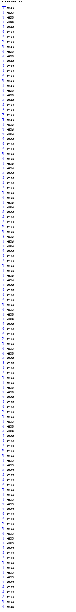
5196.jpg (3, 217)
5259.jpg (3, 296)
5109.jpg (3, 108)
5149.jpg (3, 158)
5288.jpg (3, 333)
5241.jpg (3, 274)
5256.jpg (3, 293)
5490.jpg (3, 587)
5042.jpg (3, 23)
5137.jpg (3, 143)
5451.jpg (3, 538)
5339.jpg (3, 397)
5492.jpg (3, 590)
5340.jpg (3, 398)
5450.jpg (3, 537)
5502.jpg (3, 602)
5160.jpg (3, 172)
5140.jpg (3, 147)
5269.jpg (3, 309)
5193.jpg (3, 213)
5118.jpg (3, 119)
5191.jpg (3, 211)
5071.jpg (3, 60)
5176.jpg (3, 192)
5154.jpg (3, 164)
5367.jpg (3, 432)
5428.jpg (3, 509)
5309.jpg (3, 359)
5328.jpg (3, 383)
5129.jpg (3, 133)
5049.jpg (3, 32)
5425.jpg (3, 505)
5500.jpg (3, 600)
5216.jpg (3, 242)
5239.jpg (3, 271)
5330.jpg (3, 386)
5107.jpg (3, 105)
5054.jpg (3, 38)
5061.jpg (3, 47)
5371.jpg (3, 437)
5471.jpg (3, 563)
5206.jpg (3, 230)
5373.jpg (3, 440)
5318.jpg (3, 371)
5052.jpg (3, 36)
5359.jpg (3, 422)
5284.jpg (3, 328)
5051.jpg (3, 35)
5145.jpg (3, 153)
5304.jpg (3, 353)
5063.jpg (3, 50)
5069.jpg (3, 57)
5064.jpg (3, 51)
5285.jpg (3, 329)
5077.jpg (3, 67)
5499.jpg (3, 598)
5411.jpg (3, 488)
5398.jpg (3, 471)
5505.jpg (3, 606)
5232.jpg (3, 262)
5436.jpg (3, 519)
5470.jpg (3, 562)
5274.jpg (3, 315)
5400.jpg (3, 474)
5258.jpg (3, 295)
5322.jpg (3, 376)
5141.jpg (3, 148)
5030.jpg (3, 8)
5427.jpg (3, 508)
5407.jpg (3, 483)
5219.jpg (3, 246)
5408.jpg (3, 484)
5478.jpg (3, 572)
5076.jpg (3, 66)
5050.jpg (3, 33)
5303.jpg (3, 352)
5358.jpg (3, 421)
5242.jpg (3, 275)
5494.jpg (3, 592)
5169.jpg (3, 183)
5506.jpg (3, 607)
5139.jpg (3, 145)
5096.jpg (3, 91)
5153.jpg (3, 163)
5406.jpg (3, 481)
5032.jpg (3, 11)
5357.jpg (3, 420)
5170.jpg (3, 184)
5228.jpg (3, 257)
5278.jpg (3, 320)
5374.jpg (3, 441)
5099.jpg (3, 95)
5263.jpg (3, 301)
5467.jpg (3, 558)
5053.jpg (3, 37)
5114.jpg (3, 114)
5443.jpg (3, 528)
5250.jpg (3, 285)
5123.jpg (3, 125)
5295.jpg (3, 342)
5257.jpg (3, 294)
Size (13, 3)
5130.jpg (3, 134)
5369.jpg (3, 435)
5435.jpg (3, 518)
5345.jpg (3, 405)
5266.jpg (3, 305)
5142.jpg (3, 149)
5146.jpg (3, 154)
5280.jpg (3, 323)
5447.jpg (3, 533)
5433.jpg (3, 515)
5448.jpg (3, 534)
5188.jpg (3, 207)
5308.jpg (3, 358)
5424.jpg (3, 504)
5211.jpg (3, 236)
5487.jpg (3, 583)
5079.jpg (3, 70)
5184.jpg (3, 202)
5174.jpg (3, 189)
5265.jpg (3, 304)
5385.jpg (3, 455)
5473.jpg (3, 566)
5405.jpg (3, 480)
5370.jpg (3, 436)
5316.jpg (3, 368)
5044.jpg (3, 26)
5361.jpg (3, 425)
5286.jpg (3, 330)
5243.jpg (3, 276)
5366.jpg (3, 431)
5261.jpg (3, 299)
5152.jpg (3, 162)
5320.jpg (3, 373)
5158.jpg (3, 169)
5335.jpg (3, 392)
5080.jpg (3, 71)
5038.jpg (3, 18)
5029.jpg (3, 7)
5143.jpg (3, 150)
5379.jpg (3, 447)
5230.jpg (3, 260)
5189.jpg (3, 208)
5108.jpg (3, 106)
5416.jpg (3, 494)
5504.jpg (3, 605)
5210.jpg (3, 235)
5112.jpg (3, 111)
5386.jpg (3, 456)
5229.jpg (3, 259)
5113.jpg (3, 113)
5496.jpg (3, 595)
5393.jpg (3, 465)
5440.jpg (3, 524)
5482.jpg (3, 577)
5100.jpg (3, 96)
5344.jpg (3, 403)
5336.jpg (3, 393)
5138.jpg (3, 144)
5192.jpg (3, 212)
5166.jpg (3, 179)
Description (16, 3)
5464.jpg (3, 554)
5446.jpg (3, 532)
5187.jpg (3, 206)
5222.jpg (3, 250)
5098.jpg (3, 94)
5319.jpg (3, 372)
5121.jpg (3, 123)
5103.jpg (3, 100)
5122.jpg (3, 124)
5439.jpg (3, 523)
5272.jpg (3, 313)
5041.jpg (3, 22)
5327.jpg (3, 382)
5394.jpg (3, 466)
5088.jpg (3, 81)
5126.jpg (3, 129)
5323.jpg (3, 377)
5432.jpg (3, 514)
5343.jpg (3, 402)
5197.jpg (3, 218)
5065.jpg (3, 52)
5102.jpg (3, 99)
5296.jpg (3, 343)
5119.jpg (3, 120)
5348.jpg (3, 408)
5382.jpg (3, 451)
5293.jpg (3, 339)
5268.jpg (3, 308)
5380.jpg (3, 449)
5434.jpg (3, 517)
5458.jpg (3, 547)
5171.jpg (3, 186)
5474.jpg (3, 567)
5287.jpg (3, 332)
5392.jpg (3, 464)
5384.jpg (3, 454)
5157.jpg (3, 168)
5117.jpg (3, 118)
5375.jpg (3, 442)
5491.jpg (3, 588)
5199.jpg (3, 221)
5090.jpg (3, 84)
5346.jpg (3, 406)
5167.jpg (3, 181)
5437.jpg (3, 520)
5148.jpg (3, 157)
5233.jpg (3, 264)
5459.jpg (3, 548)
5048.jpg (3, 31)
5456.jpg (3, 544)
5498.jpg (3, 597)
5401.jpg (3, 475)
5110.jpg (3, 109)
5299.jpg (3, 347)
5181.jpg (3, 198)
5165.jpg (3, 178)
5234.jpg (3, 265)
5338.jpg (3, 396)
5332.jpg (3, 388)
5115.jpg (3, 115)
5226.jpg (3, 255)
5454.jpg (3, 542)
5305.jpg (3, 354)
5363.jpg (3, 427)
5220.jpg (3, 247)
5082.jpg (3, 74)
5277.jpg (3, 319)
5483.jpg (3, 578)
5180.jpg (3, 197)
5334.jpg (3, 391)
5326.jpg (3, 381)
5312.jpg (3, 363)
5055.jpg (3, 40)
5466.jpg (3, 557)
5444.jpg (3, 529)
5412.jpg (3, 489)
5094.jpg (3, 89)
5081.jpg (3, 72)
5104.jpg (3, 101)
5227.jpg (3, 256)
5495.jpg (3, 593)
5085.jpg (3, 77)
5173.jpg (3, 188)
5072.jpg (3, 61)
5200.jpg (3, 222)
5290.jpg (3, 335)
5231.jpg (3, 261)
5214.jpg (3, 240)
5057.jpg (3, 42)
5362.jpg (3, 426)
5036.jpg (3, 16)
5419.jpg (3, 498)
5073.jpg (3, 62)
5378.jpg (3, 446)
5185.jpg (3, 203)
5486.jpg (3, 582)
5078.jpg (3, 69)
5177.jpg (3, 193)
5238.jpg (3, 270)
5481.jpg (3, 576)
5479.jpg (3, 573)
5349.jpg (3, 410)
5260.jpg (3, 298)
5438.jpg (3, 522)
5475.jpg (3, 568)
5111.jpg (3, 110)
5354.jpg (3, 416)
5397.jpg (3, 470)
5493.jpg (3, 591)
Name (4, 3)
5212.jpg (3, 237)
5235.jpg (3, 266)
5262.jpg (3, 300)
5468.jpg (3, 559)
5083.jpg (3, 75)
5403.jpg (3, 478)
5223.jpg (3, 251)
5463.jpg (3, 553)
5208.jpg (3, 232)
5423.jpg (3, 503)
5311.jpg (3, 362)
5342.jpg (3, 401)
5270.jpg (3, 310)
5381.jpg (3, 450)
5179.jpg (3, 196)
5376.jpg (3, 444)
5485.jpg (3, 581)
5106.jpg (3, 104)
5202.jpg (3, 225)
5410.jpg (3, 486)
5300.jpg (3, 348)
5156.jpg (3, 167)
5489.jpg (3, 586)
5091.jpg (3, 85)
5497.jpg (3, 596)
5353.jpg (3, 415)
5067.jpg (3, 55)
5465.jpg (3, 556)
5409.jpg (3, 485)
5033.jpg (3, 12)
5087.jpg (3, 80)
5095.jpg (3, 90)
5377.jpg (3, 445)
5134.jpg (3, 139)
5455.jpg (3, 543)
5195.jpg (3, 216)
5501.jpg (3, 601)
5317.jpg (3, 369)
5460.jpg (3, 549)
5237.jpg (3, 269)
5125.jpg (3, 128)
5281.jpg (3, 324)
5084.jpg (3, 76)
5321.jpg (3, 374)
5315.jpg (3, 367)
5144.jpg (3, 152)
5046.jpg (3, 28)
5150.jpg (3, 159)
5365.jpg (3, 430)
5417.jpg (3, 495)
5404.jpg (3, 479)
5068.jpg (3, 56)
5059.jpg (3, 45)
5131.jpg (3, 135)
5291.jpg (3, 337)
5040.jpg (3, 21)
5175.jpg (3, 191)
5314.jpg (3, 366)
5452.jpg (3, 539)
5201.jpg (3, 223)
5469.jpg (3, 561)
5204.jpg (3, 227)
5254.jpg (3, 290)
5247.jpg (3, 281)
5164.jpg (3, 177)
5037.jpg (3, 17)
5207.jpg (3, 231)
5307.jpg (3, 357)
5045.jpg (3, 27)
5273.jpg (3, 314)
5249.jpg (3, 284)
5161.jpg (3, 173)
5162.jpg (3, 174)
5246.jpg (3, 280)
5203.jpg (3, 226)
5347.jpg (3, 407)
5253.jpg (3, 289)
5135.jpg (3, 140)
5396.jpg (3, 469)
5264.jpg (3, 303)
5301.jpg (3, 349)
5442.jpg (3, 527)
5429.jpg (3, 510)
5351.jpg (3, 412)
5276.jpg (3, 318)
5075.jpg (3, 65)
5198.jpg (3, 220)
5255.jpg (3, 291)
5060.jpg (3, 46)
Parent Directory (4, 6)
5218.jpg (3, 245)
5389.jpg (3, 460)
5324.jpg (3, 378)
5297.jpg (3, 344)
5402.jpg (3, 476)
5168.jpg (3, 182)
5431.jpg (3, 513)
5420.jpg (3, 499)
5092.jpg (3, 86)
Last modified (10, 3)
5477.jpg (3, 571)
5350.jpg (3, 411)
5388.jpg (3, 459)
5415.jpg (3, 493)
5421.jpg (3, 500)
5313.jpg (3, 364)
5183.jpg (3, 201)
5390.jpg (3, 461)
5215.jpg (3, 241)
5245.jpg (3, 279)
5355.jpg (3, 417)
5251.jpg (3, 286)
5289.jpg (3, 334)
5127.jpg (3, 130)
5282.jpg (3, 325)
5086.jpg (3, 79)
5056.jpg (3, 41)
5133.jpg (3, 138)
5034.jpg (3, 13)
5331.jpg (3, 387)
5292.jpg (3, 338)
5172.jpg (3, 187)
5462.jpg (3, 552)
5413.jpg (3, 490)
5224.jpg (3, 252)
